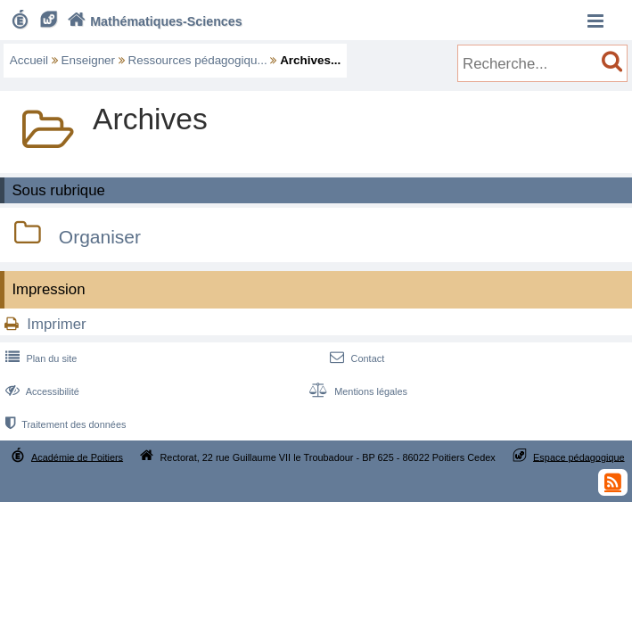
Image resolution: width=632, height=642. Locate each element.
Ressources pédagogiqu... (197, 60)
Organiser (100, 236)
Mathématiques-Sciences (152, 21)
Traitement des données (64, 424)
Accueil (29, 60)
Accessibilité (40, 391)
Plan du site (39, 358)
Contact (355, 358)
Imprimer (56, 324)
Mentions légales (356, 391)
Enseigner (89, 60)
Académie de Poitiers (77, 456)
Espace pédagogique (579, 456)
